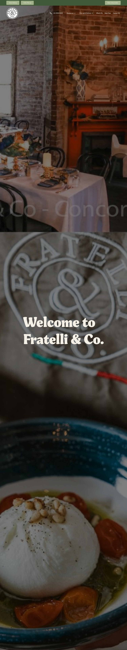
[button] (71, 13)
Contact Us (116, 13)
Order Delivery (13, 3)
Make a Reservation (112, 3)
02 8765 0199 (58, 13)
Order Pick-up (27, 3)
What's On (99, 13)
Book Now (108, 13)
